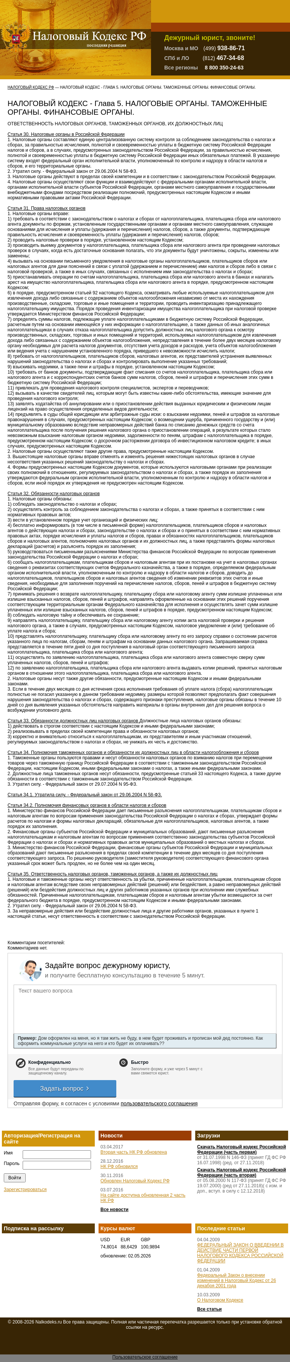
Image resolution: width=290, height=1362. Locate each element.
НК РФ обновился (119, 1166)
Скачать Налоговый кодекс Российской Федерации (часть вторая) (241, 1172)
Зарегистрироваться (25, 1189)
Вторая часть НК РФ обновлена (133, 1152)
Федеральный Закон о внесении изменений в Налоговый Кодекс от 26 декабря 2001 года (236, 1280)
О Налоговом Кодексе (220, 1300)
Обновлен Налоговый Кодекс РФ (135, 1180)
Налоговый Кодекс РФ (31, 87)
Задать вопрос (65, 1088)
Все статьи (209, 1309)
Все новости (114, 1209)
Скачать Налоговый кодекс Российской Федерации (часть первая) (241, 1149)
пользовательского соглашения (159, 1103)
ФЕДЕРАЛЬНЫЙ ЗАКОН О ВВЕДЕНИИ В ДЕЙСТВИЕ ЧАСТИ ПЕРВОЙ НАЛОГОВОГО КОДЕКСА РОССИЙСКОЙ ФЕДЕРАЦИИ (240, 1253)
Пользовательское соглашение (145, 1357)
